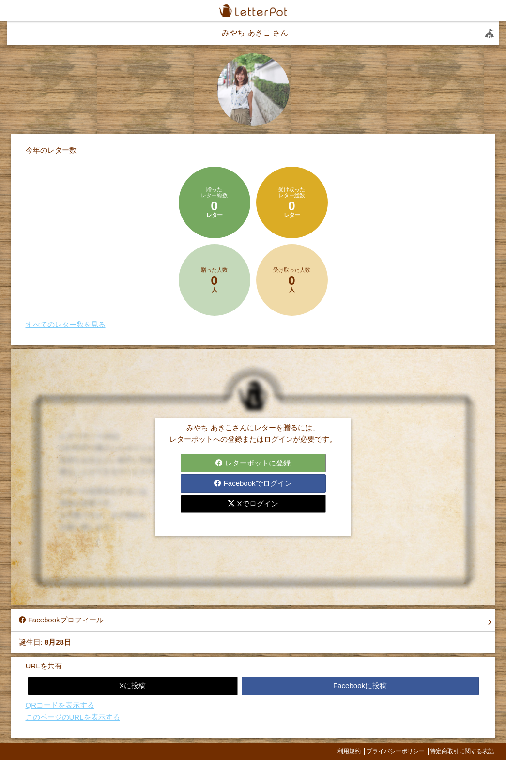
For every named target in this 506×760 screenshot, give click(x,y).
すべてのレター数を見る (66, 324)
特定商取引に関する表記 (462, 751)
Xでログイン (253, 503)
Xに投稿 (132, 686)
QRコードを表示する (60, 705)
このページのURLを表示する (73, 717)
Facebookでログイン (252, 483)
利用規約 (349, 751)
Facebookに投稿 (360, 686)
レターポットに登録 (252, 463)
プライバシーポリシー (396, 751)
